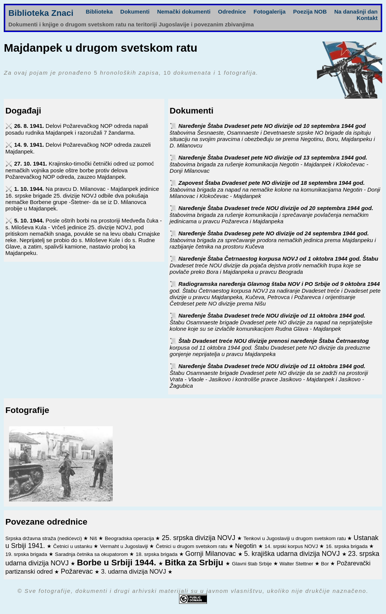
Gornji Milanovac (211, 553)
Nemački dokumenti (184, 11)
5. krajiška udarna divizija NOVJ (293, 553)
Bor (326, 563)
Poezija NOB (310, 11)
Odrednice (232, 11)
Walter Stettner (297, 563)
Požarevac (78, 571)
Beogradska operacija (130, 538)
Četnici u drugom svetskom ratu (192, 546)
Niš (94, 538)
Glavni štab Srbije (252, 563)
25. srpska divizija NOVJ (199, 538)
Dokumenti (135, 11)
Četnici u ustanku (73, 546)
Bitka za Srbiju (195, 562)
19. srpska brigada (27, 554)
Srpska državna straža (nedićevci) (44, 538)
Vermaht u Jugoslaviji (124, 546)
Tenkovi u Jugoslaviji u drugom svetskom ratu (295, 538)
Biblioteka (99, 11)
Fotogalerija (270, 11)
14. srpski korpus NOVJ (292, 546)
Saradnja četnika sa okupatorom (92, 554)
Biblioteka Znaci (41, 13)
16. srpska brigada (347, 546)
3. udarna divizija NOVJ (134, 571)
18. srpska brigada (157, 554)
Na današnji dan (356, 11)
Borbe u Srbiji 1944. (117, 562)
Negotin (246, 545)
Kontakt (367, 18)
